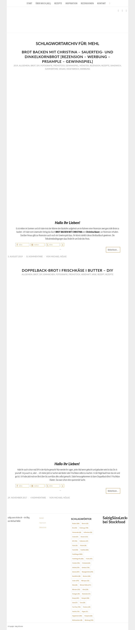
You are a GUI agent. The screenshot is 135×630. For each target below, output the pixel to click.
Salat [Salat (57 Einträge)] (74, 603)
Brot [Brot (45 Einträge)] (74, 528)
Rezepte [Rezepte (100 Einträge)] (85, 598)
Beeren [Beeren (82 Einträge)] (85, 523)
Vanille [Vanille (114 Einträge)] (75, 611)
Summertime (51, 69)
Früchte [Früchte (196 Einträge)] (76, 563)
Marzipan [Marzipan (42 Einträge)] (85, 581)
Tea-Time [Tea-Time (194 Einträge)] (76, 607)
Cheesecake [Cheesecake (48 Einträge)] (76, 532)
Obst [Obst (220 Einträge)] (85, 589)
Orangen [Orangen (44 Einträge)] (76, 594)
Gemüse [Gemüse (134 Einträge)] (85, 567)
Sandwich (115, 65)
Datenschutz (42, 527)
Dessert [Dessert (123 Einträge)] (84, 537)
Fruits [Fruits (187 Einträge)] (89, 559)
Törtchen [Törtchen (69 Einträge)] (86, 607)
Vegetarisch (72, 69)
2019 (16, 65)
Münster (84, 65)
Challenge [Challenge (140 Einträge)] (83, 528)
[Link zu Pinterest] (126, 11)
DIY (38, 65)
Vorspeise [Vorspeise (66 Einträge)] (88, 616)
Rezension (95, 65)
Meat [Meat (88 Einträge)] (74, 585)
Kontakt (41, 518)
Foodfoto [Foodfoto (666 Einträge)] (84, 550)
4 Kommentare (38, 497)
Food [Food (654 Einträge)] (75, 550)
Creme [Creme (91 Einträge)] (75, 537)
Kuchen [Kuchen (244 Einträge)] (86, 576)
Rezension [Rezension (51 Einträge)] (86, 594)
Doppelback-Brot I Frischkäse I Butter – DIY (67, 270)
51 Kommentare (34, 256)
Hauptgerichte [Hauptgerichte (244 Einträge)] (87, 572)
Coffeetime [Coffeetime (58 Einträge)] (88, 532)
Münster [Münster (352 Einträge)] (76, 589)
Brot (33, 65)
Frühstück (59, 65)
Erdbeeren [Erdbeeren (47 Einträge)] (84, 541)
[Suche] (108, 3)
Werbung (85, 69)
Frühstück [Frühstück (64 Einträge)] (86, 563)
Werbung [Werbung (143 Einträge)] (89, 620)
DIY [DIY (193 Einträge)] (74, 541)
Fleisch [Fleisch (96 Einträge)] (83, 545)
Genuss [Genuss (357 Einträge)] (75, 572)
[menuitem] (29, 3)
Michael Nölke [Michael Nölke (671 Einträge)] (85, 585)
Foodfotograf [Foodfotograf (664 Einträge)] (77, 554)
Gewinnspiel (72, 65)
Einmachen (49, 274)
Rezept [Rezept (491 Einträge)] (75, 598)
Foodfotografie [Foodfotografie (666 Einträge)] (77, 559)
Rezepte (105, 65)
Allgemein (24, 65)
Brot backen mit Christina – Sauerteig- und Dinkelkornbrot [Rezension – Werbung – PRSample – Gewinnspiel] (67, 57)
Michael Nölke (59, 256)
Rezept (101, 274)
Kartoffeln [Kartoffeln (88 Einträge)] (76, 576)
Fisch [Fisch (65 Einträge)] (75, 545)
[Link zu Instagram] (122, 11)
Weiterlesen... (113, 249)
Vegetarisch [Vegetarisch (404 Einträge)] (77, 616)
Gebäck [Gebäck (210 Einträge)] (75, 567)
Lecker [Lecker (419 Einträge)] (75, 581)
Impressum (42, 523)
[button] (22, 244)
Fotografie (46, 65)
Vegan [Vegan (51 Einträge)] (85, 611)
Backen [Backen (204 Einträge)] (75, 523)
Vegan (62, 69)
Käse (94, 274)
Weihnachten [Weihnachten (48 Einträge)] (77, 620)
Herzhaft (86, 274)
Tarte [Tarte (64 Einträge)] (82, 603)
